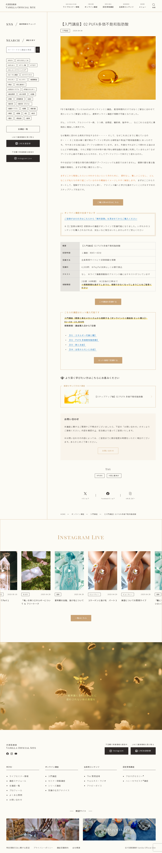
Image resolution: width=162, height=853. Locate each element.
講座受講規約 (63, 847)
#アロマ (33, 65)
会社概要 (76, 847)
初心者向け (114, 475)
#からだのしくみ (22, 60)
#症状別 (10, 104)
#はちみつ (11, 65)
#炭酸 (10, 99)
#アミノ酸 (22, 65)
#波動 (32, 94)
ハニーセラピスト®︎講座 (137, 780)
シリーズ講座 (54, 785)
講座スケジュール (17, 780)
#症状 (29, 99)
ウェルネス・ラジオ (96, 780)
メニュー (142, 5)
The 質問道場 (93, 776)
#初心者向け (20, 84)
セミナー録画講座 (56, 780)
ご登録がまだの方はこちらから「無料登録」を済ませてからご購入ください (100, 218)
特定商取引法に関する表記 (18, 847)
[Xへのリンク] (85, 495)
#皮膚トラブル (13, 109)
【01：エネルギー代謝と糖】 (82, 335)
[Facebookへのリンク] (108, 495)
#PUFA (10, 60)
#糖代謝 (33, 109)
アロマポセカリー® (135, 776)
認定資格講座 (108, 5)
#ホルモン (11, 80)
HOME (63, 514)
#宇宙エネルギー (29, 89)
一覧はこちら (81, 618)
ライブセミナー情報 (71, 5)
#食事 (28, 118)
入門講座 (94, 514)
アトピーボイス (94, 785)
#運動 (18, 113)
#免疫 (10, 84)
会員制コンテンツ (126, 5)
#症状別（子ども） (24, 104)
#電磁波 (19, 118)
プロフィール (15, 790)
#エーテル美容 (13, 75)
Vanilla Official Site (21, 6)
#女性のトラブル (13, 89)
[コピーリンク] (130, 495)
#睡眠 (24, 109)
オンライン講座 (91, 5)
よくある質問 (15, 795)
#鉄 (25, 113)
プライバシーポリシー (43, 847)
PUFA (100, 475)
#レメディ (22, 80)
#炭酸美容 (19, 99)
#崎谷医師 (11, 94)
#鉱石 (33, 113)
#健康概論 (33, 80)
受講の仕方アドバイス (59, 790)
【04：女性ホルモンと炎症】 (82, 349)
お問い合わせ (15, 799)
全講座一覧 (14, 785)
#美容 (10, 113)
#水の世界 (22, 94)
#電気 (10, 118)
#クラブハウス (27, 75)
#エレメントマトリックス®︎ (17, 70)
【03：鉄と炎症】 (77, 344)
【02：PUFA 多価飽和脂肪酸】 (83, 339)
